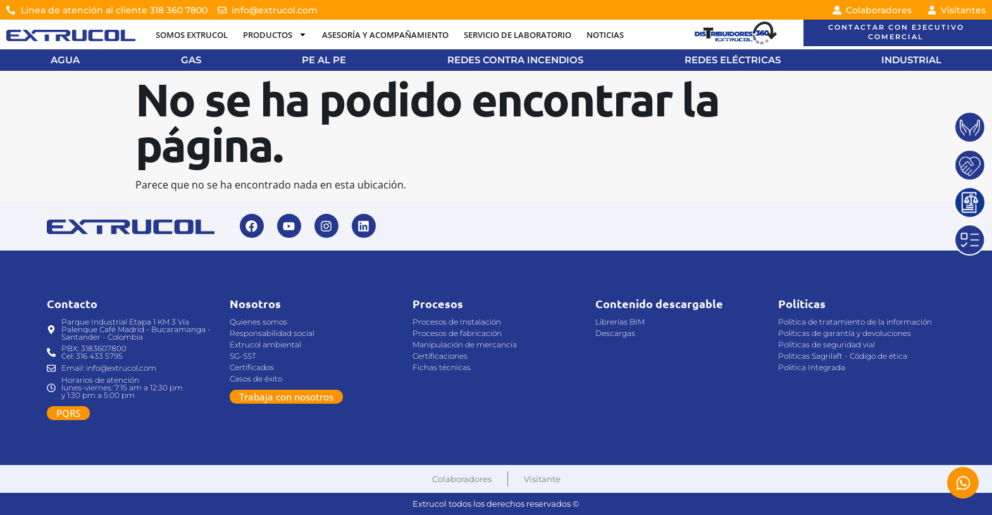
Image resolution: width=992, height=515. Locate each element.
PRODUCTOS (275, 35)
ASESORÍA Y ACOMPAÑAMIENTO (385, 34)
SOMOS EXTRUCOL (192, 34)
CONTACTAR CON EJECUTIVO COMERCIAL (896, 32)
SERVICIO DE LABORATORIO (517, 34)
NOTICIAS (605, 34)
